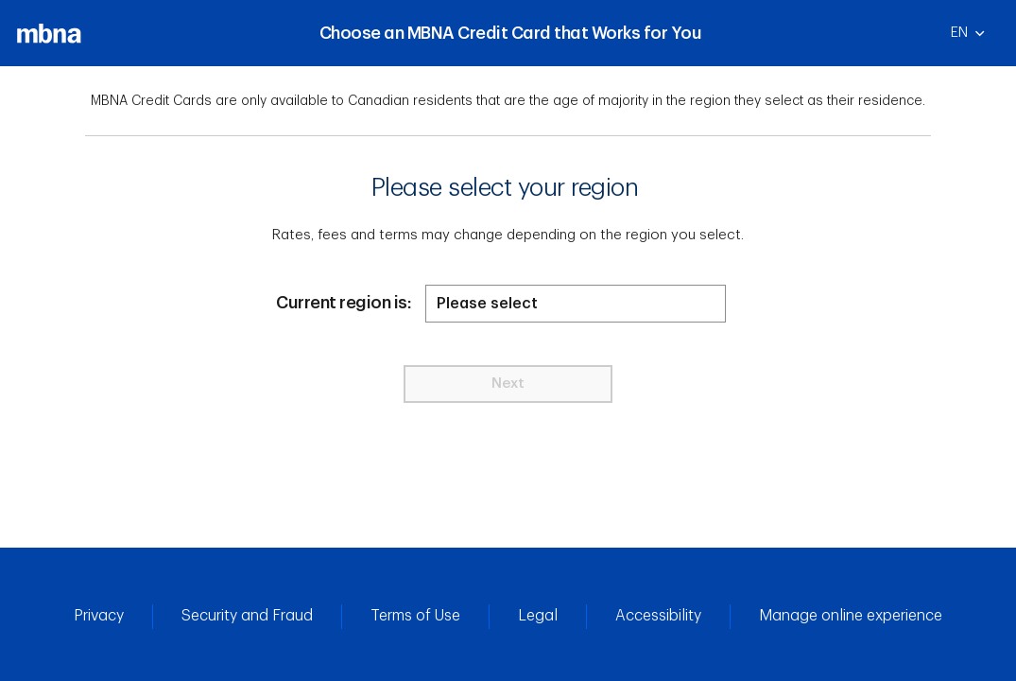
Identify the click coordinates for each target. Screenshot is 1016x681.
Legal (538, 615)
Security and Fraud (247, 615)
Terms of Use (415, 615)
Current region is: (343, 302)
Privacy (99, 615)
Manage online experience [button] (850, 615)
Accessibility (658, 615)
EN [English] (975, 38)
